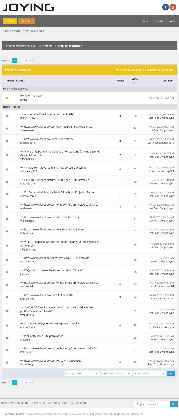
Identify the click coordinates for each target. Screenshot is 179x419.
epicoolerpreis (28, 196)
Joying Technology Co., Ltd (20, 45)
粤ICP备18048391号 (94, 413)
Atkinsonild (26, 286)
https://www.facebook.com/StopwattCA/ (48, 139)
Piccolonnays (27, 261)
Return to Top (38, 402)
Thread (9, 80)
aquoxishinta (27, 327)
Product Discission (31, 96)
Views (135, 79)
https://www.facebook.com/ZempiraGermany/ (52, 217)
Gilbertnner (26, 233)
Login (10, 21)
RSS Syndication (78, 402)
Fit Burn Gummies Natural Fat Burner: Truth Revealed (56, 180)
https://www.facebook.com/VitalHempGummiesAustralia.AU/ (61, 204)
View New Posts (11, 30)
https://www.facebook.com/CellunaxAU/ (48, 295)
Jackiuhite (25, 274)
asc (135, 82)
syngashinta (27, 314)
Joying (172, 21)
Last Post (167, 80)
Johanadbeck (27, 142)
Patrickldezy (27, 352)
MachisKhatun (28, 183)
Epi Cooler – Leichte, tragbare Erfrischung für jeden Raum (59, 192)
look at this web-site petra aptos (43, 336)
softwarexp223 (28, 171)
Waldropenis (27, 220)
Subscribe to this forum (159, 69)
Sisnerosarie (27, 130)
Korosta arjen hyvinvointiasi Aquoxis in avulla (51, 323)
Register (26, 21)
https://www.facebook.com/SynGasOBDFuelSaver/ (54, 229)
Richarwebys (27, 364)
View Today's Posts (34, 30)
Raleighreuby (27, 118)
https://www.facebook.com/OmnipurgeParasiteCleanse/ (58, 126)
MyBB (63, 413)
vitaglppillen (27, 159)
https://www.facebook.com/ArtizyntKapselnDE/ (52, 360)
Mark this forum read (129, 69)
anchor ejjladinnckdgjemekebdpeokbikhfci (50, 114)
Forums (144, 21)
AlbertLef (25, 339)
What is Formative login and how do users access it (55, 167)
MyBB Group (112, 413)
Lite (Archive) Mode (58, 402)
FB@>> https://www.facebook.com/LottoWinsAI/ (53, 270)
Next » (28, 60)
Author (20, 80)
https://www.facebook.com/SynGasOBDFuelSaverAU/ (56, 258)
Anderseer (26, 208)
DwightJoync (167, 117)
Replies (120, 80)
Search (159, 21)
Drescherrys (27, 298)
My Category (46, 45)
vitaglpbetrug (27, 249)
